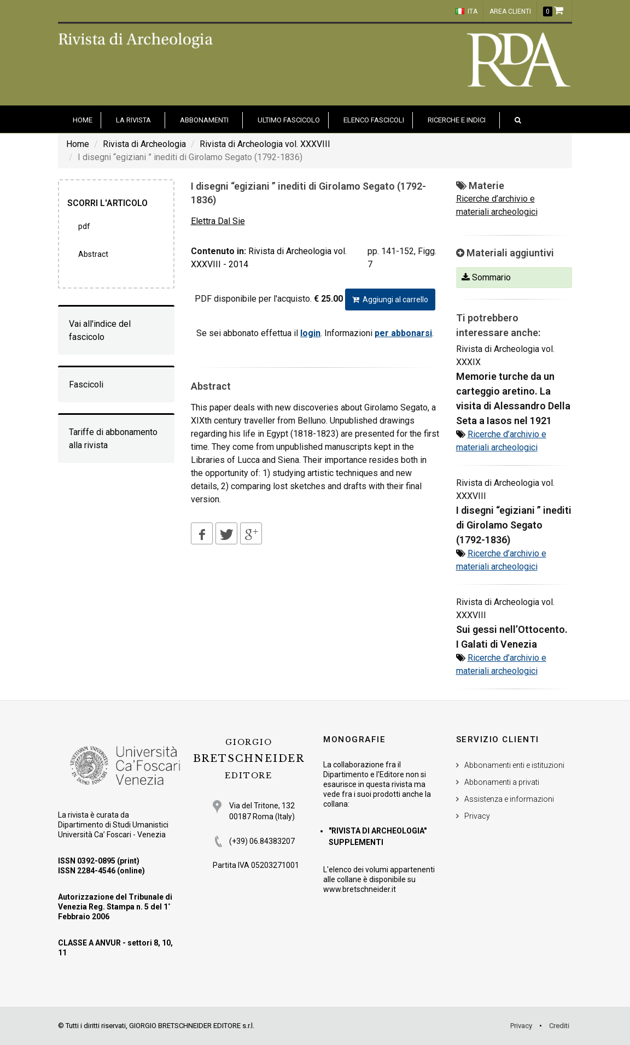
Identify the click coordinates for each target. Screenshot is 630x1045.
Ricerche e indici (457, 120)
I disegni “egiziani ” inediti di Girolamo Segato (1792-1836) (513, 524)
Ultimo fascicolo (289, 120)
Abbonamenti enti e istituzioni (514, 765)
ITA (466, 11)
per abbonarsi (403, 333)
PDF (84, 226)
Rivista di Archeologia (144, 144)
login (310, 333)
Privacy (477, 816)
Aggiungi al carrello (390, 299)
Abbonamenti (204, 120)
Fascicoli (86, 384)
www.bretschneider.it (359, 889)
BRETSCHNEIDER (249, 758)
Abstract (93, 254)
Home (77, 144)
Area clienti (510, 11)
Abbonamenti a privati (501, 782)
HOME (82, 120)
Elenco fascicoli (373, 120)
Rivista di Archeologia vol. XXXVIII (265, 144)
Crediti (559, 1025)
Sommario (486, 277)
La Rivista (133, 120)
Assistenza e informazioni (509, 799)
